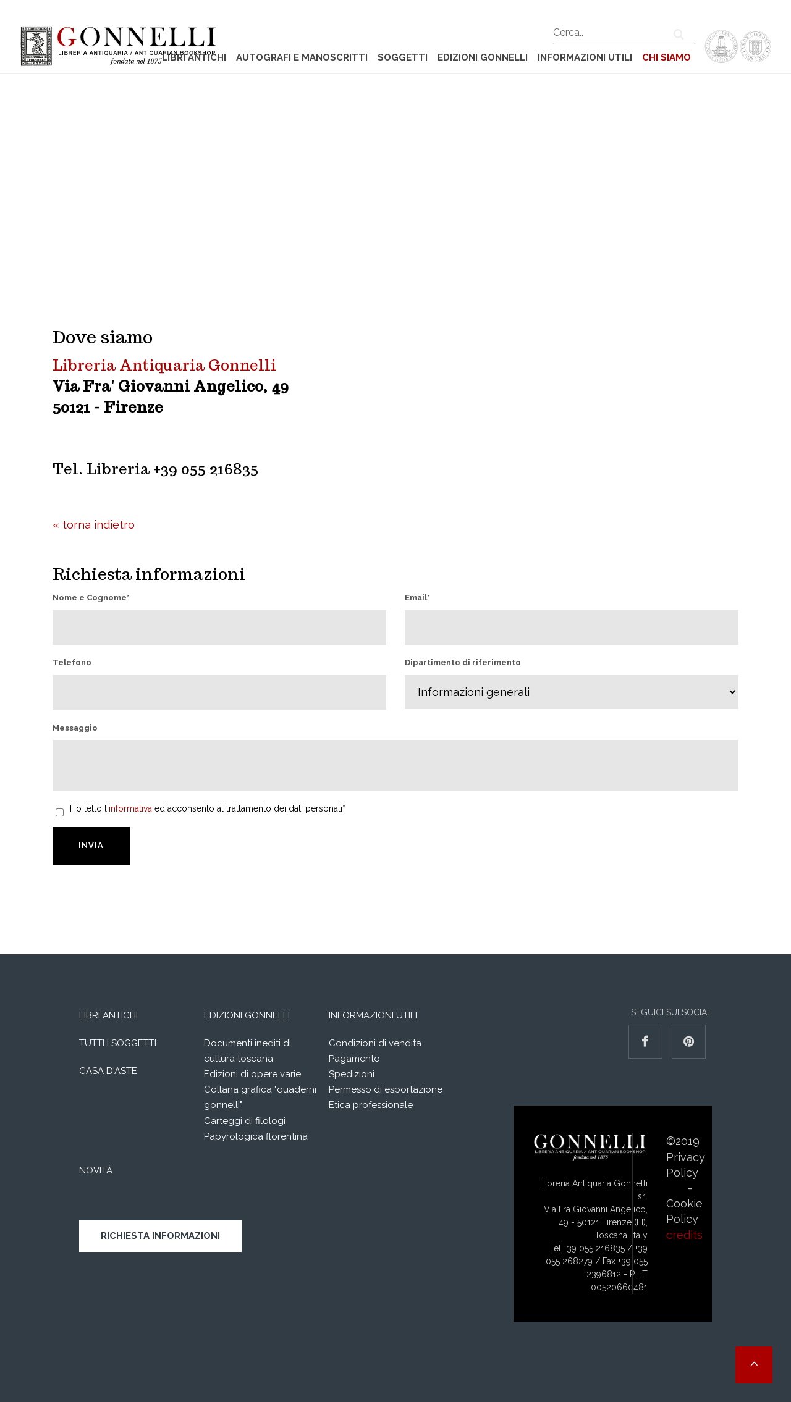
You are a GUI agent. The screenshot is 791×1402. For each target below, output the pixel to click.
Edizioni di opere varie (252, 1074)
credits (684, 1234)
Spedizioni (351, 1074)
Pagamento (354, 1058)
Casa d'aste (108, 1071)
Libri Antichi (194, 57)
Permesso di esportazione (385, 1089)
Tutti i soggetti (117, 1043)
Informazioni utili (585, 57)
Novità (95, 1170)
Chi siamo (666, 57)
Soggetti (403, 57)
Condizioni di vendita (375, 1043)
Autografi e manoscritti (302, 57)
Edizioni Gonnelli (483, 57)
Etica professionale (371, 1104)
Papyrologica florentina (256, 1136)
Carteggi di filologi (245, 1121)
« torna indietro (94, 524)
